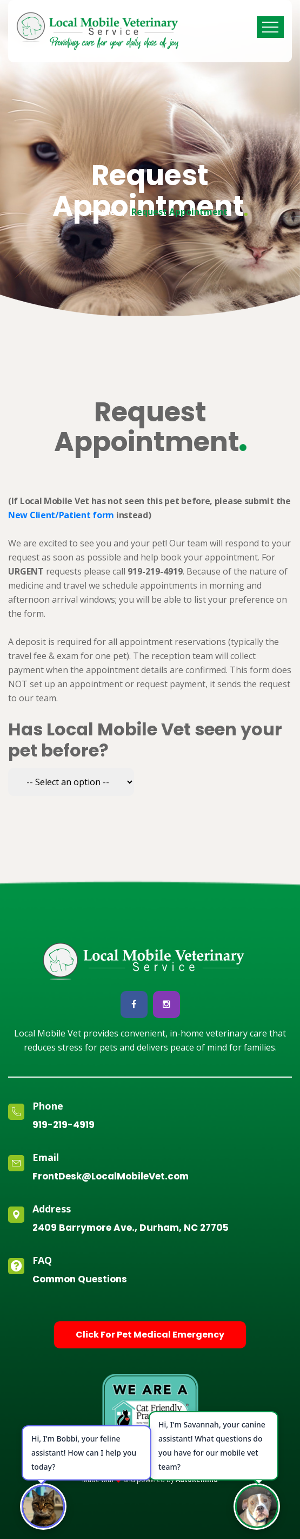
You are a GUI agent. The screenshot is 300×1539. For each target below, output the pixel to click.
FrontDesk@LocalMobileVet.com (110, 1176)
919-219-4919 (63, 1124)
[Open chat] (256, 1506)
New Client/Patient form (61, 515)
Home (102, 209)
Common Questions (79, 1279)
